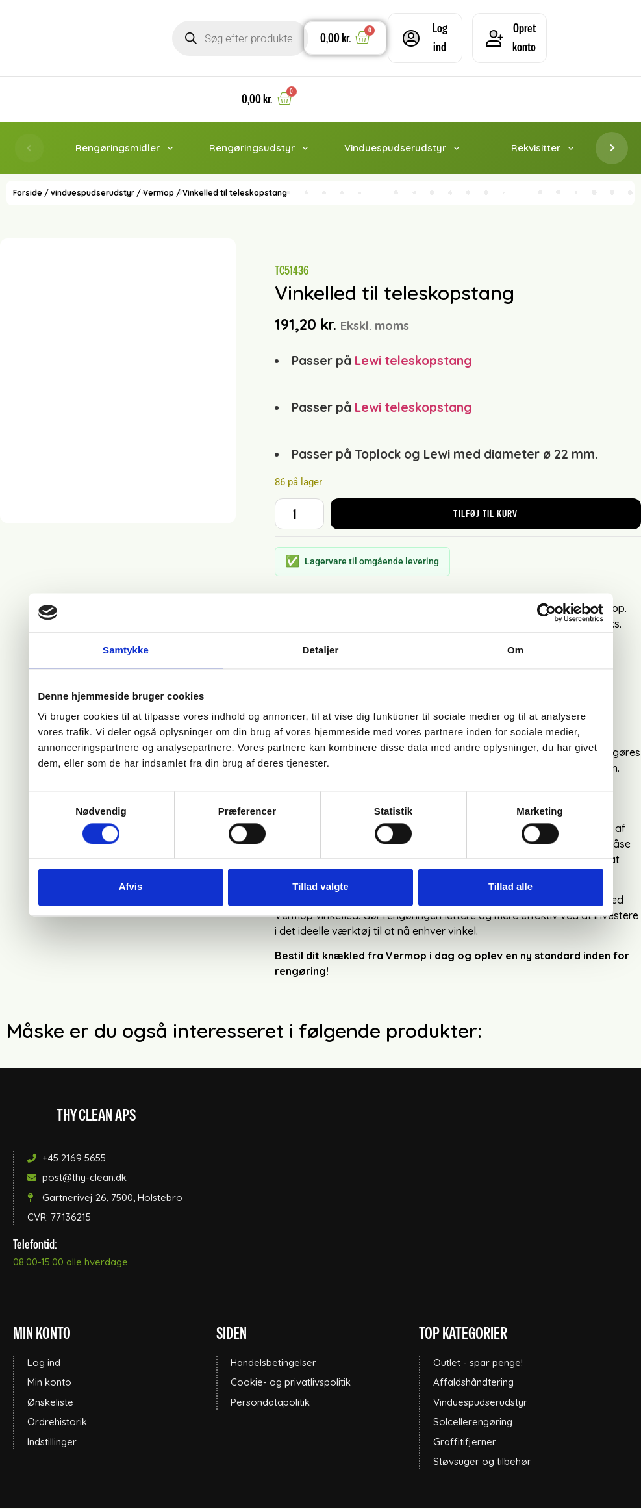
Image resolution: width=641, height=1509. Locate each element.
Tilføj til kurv (485, 514)
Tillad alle (510, 887)
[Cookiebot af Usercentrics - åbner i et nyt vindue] (546, 612)
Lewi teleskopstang (413, 361)
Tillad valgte (320, 887)
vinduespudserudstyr (92, 194)
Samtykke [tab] (126, 649)
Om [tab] (515, 649)
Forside (27, 194)
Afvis (131, 887)
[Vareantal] (299, 514)
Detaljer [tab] (321, 649)
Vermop (158, 194)
